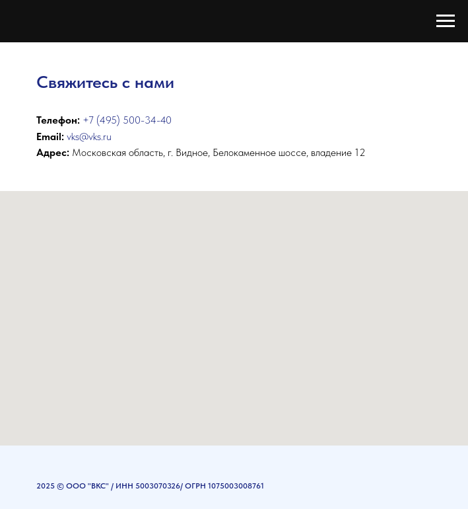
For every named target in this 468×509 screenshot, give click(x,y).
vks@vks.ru (89, 136)
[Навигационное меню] (445, 21)
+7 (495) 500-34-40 (127, 120)
